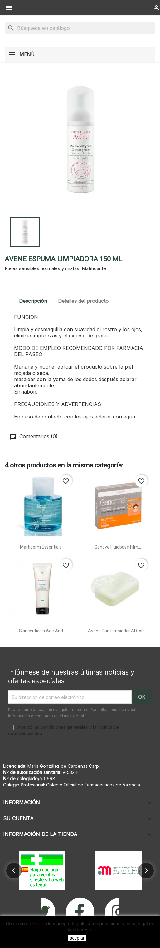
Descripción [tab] (33, 301)
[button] (14, 870)
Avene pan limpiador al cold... (118, 630)
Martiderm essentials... (42, 546)
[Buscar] (80, 28)
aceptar (77, 938)
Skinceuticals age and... (42, 630)
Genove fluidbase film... (118, 546)
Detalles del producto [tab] (83, 301)
